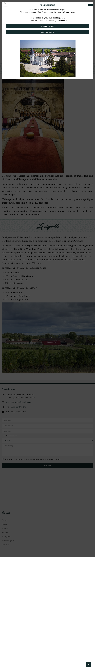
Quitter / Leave (47, 32)
